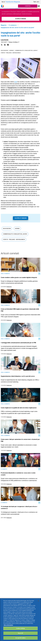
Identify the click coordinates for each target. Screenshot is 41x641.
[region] (20, 619)
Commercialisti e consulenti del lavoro (26, 50)
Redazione (9, 286)
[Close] (38, 601)
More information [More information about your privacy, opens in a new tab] (8, 625)
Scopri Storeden (21, 218)
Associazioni (4, 50)
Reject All (20, 633)
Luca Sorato (4, 40)
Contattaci (27, 6)
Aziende (11, 50)
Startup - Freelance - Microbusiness (11, 52)
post (15, 82)
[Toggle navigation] (39, 6)
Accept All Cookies (20, 638)
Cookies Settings (20, 628)
